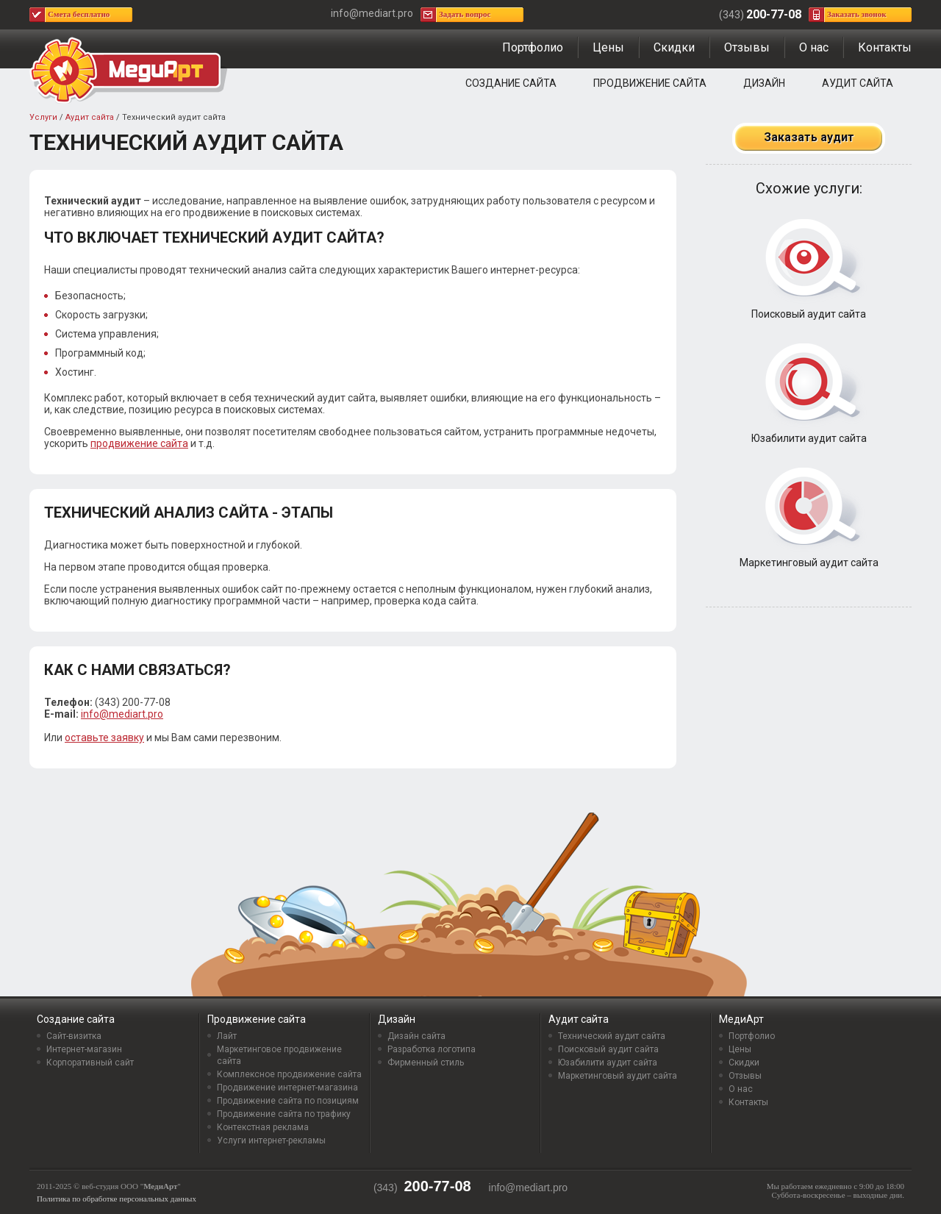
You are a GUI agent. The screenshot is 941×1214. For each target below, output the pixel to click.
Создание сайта (511, 83)
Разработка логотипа (431, 1049)
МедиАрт (741, 1019)
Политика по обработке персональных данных (116, 1198)
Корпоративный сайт (90, 1062)
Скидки (674, 47)
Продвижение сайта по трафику (284, 1114)
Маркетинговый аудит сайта (809, 562)
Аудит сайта (857, 83)
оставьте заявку (104, 737)
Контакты (885, 47)
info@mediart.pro (122, 714)
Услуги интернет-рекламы (271, 1140)
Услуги (43, 117)
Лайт (227, 1036)
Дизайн (764, 83)
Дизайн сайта (416, 1036)
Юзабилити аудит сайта (809, 438)
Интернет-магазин (84, 1049)
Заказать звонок (857, 14)
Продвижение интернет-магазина (287, 1087)
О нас (814, 47)
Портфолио (532, 47)
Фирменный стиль (425, 1062)
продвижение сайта (139, 443)
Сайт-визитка (73, 1036)
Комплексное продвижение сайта (289, 1074)
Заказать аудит (809, 137)
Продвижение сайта (649, 83)
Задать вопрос (464, 14)
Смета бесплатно (79, 14)
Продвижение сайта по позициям (288, 1101)
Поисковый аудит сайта (808, 314)
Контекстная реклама (263, 1127)
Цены (608, 47)
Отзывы (747, 47)
